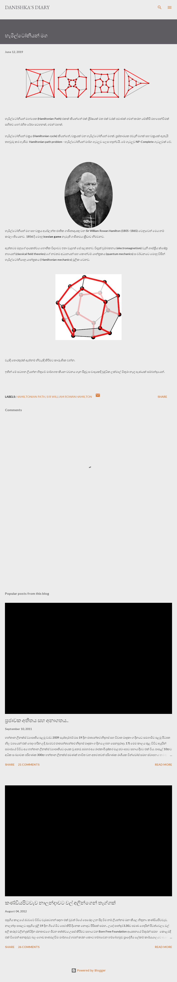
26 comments (28, 947)
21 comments (28, 764)
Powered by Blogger (88, 970)
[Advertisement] (88, 549)
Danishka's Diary (27, 7)
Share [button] (162, 396)
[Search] (159, 7)
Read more (163, 764)
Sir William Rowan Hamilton (69, 396)
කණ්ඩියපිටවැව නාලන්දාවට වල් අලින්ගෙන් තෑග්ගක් (60, 903)
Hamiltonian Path (31, 396)
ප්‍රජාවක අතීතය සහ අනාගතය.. (36, 720)
